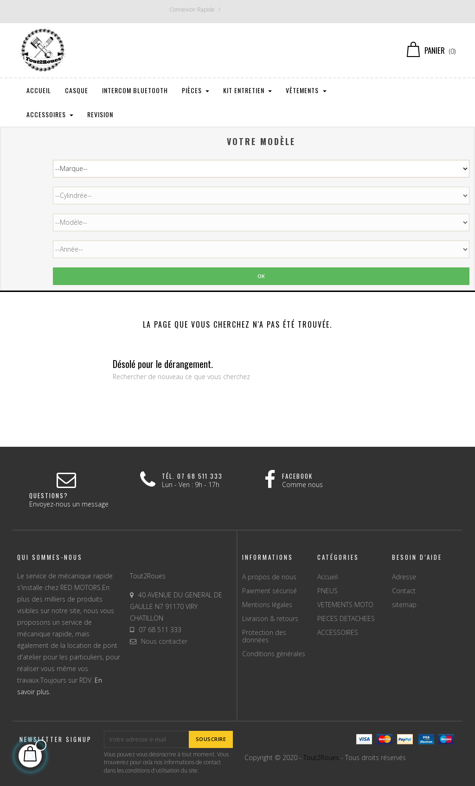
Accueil (327, 576)
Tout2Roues (321, 757)
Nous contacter (164, 641)
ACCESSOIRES (337, 632)
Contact (404, 590)
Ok (261, 276)
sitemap (404, 604)
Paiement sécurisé (269, 590)
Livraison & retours (270, 618)
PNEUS (327, 590)
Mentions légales (267, 604)
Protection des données (264, 636)
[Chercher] (237, 50)
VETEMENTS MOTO (345, 604)
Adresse (404, 576)
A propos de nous (269, 576)
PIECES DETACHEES (346, 618)
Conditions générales (273, 653)
